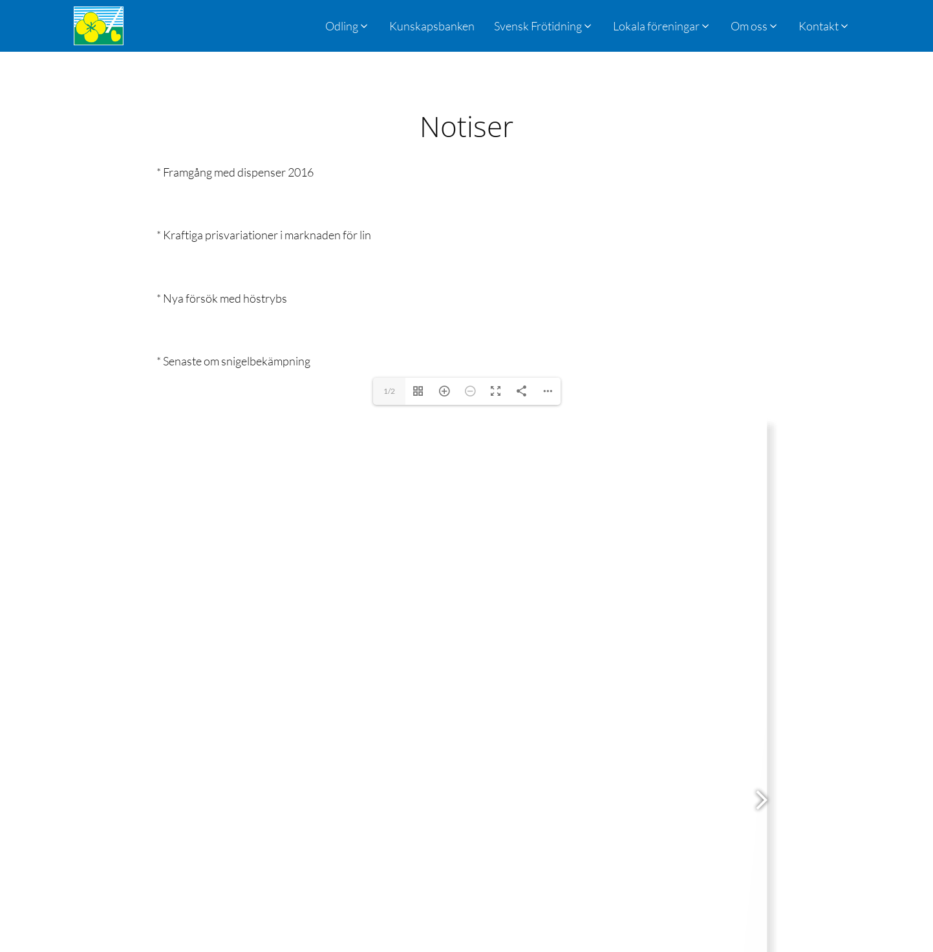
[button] (543, 25)
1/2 (389, 391)
